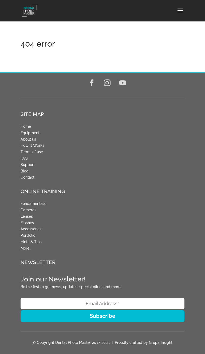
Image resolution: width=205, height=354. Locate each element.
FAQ (24, 158)
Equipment (30, 133)
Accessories (31, 229)
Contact (27, 177)
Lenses (27, 216)
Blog (25, 171)
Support (28, 165)
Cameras (28, 210)
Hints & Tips (31, 242)
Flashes (27, 223)
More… (26, 248)
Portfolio (28, 235)
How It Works (32, 145)
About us (28, 139)
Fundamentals (33, 203)
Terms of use (32, 152)
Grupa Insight (160, 342)
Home (26, 126)
